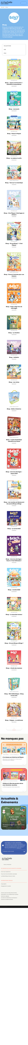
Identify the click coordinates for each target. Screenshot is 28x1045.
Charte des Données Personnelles (9, 892)
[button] (8, 46)
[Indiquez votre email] (12, 851)
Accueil (2, 7)
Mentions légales (5, 896)
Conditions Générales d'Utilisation (9, 897)
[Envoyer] (24, 851)
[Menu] (23, 3)
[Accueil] (6, 3)
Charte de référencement (7, 899)
